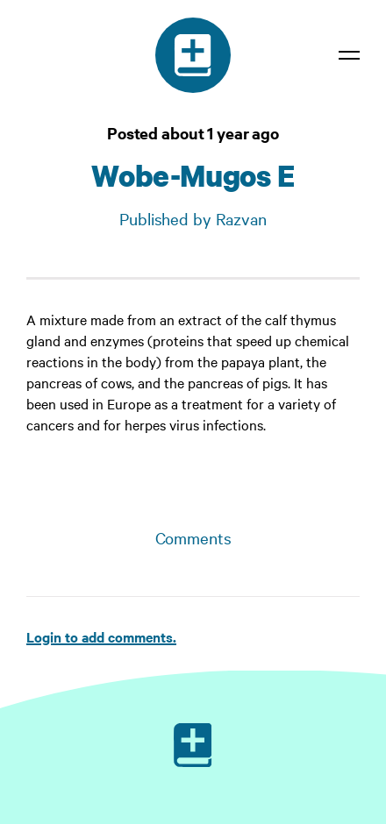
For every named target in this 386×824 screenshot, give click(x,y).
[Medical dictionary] (193, 55)
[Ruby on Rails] (193, 745)
